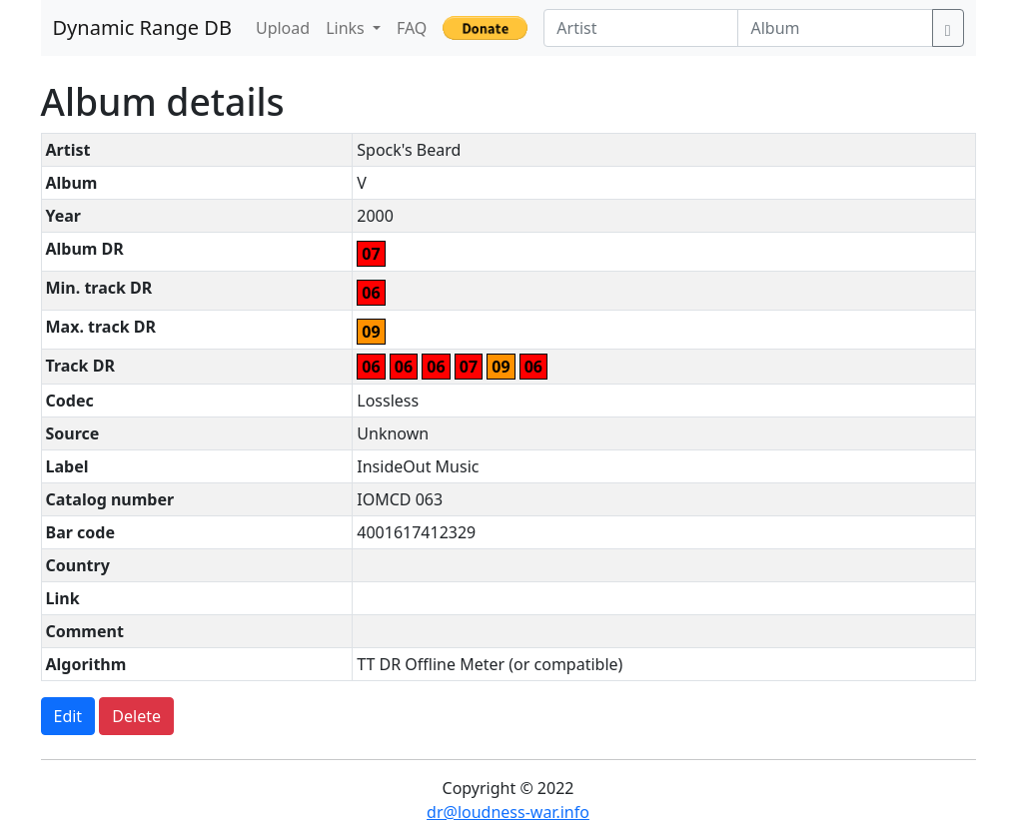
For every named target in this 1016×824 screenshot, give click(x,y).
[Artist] (640, 28)
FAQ (412, 28)
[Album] (834, 28)
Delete (136, 716)
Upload (283, 28)
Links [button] (347, 28)
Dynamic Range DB (142, 27)
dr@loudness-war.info (508, 812)
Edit (68, 716)
